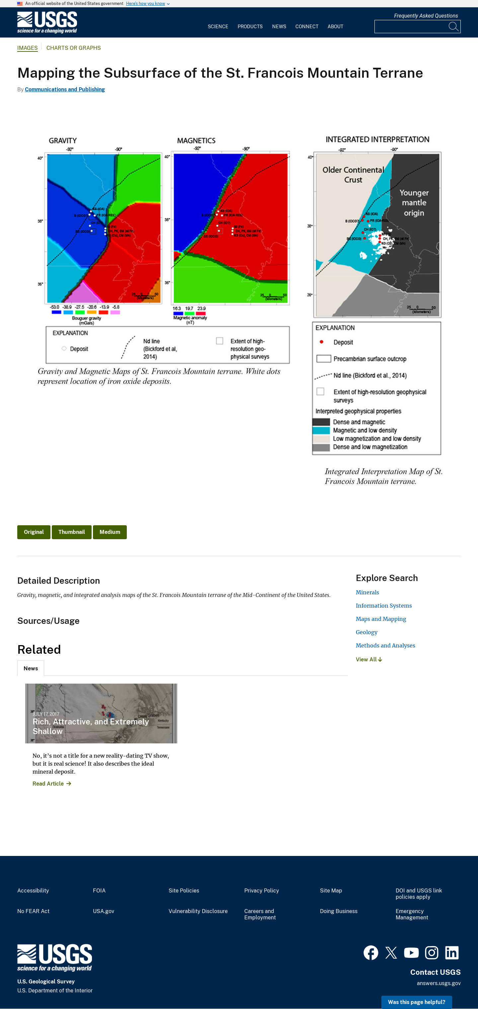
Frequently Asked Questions (426, 16)
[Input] (417, 26)
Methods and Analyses (385, 645)
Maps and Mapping (381, 619)
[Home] (47, 32)
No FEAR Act (33, 911)
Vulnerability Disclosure (198, 911)
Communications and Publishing (65, 89)
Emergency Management (412, 914)
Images (27, 48)
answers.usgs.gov (439, 983)
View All (369, 659)
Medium (110, 532)
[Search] (454, 26)
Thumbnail (71, 532)
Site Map (331, 891)
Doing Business (339, 911)
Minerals (367, 592)
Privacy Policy (261, 891)
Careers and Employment (260, 914)
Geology (366, 632)
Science (218, 26)
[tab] (30, 668)
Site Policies (184, 891)
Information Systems (384, 605)
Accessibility (33, 891)
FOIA (99, 891)
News (279, 26)
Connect (306, 26)
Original (34, 532)
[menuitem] (218, 22)
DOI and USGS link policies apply (419, 894)
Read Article (48, 784)
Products (250, 26)
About (335, 26)
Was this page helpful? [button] (416, 1002)
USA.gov (103, 911)
